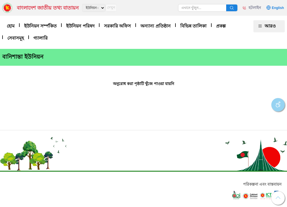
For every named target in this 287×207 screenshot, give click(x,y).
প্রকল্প (221, 26)
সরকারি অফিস (117, 26)
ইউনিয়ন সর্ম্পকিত (40, 26)
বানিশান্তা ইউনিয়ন (22, 57)
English (278, 8)
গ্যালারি (40, 38)
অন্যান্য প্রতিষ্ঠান (155, 26)
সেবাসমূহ (15, 38)
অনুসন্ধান (231, 7)
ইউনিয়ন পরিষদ (80, 26)
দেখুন (111, 7)
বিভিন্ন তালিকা (193, 26)
